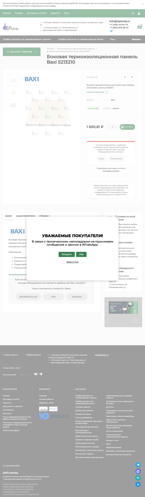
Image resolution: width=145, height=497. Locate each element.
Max (81, 254)
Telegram (66, 254)
